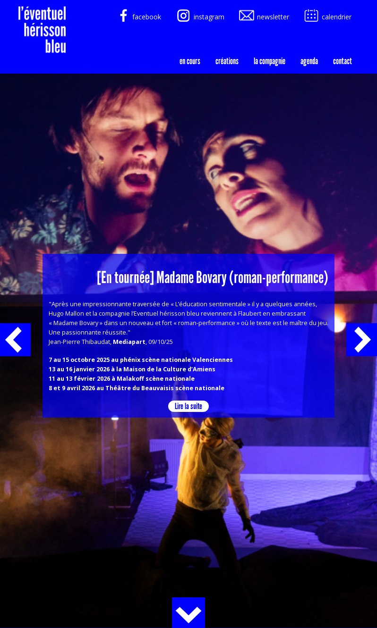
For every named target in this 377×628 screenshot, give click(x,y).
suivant (361, 339)
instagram (199, 16)
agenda (309, 61)
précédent (15, 339)
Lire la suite (188, 406)
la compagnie (269, 61)
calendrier (327, 16)
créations (227, 61)
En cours (190, 61)
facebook (137, 16)
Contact (342, 61)
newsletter (263, 16)
